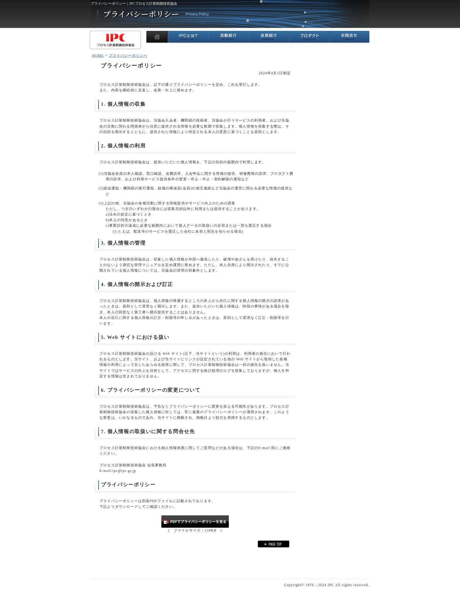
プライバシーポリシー (128, 55)
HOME (98, 55)
